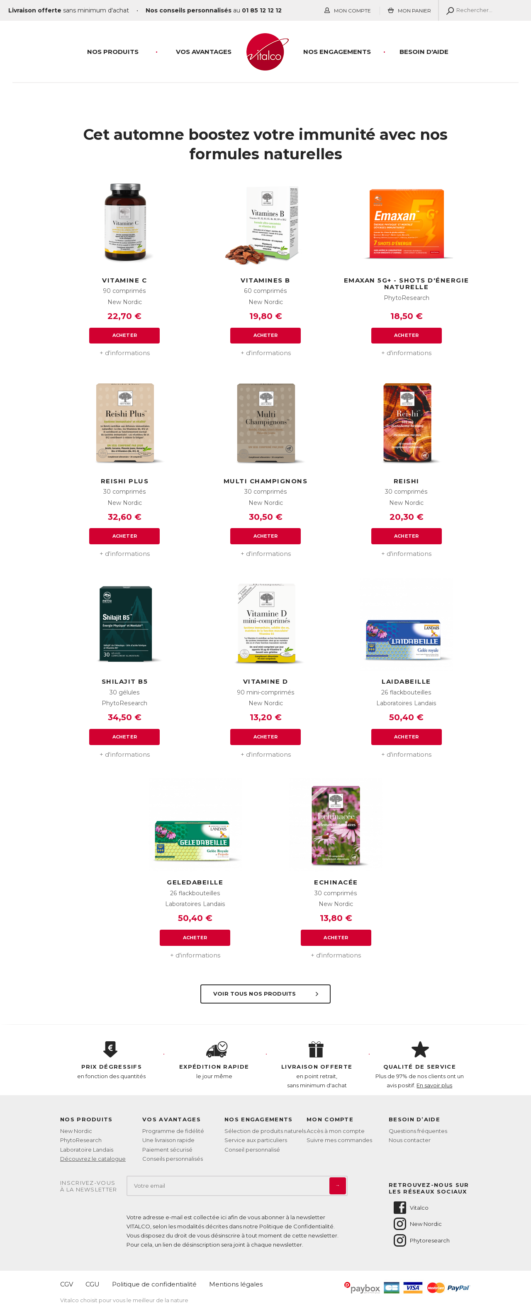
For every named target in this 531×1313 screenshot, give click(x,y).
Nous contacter (410, 1140)
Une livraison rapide (168, 1140)
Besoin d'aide (423, 52)
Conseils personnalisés (172, 1158)
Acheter (124, 335)
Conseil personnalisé (252, 1149)
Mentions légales (236, 1284)
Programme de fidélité (173, 1131)
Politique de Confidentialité (296, 1226)
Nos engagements (337, 52)
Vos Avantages (203, 52)
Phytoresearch (421, 1240)
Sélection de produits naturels (265, 1131)
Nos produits (113, 52)
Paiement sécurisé (167, 1149)
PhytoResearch (81, 1140)
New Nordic (76, 1131)
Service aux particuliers (255, 1140)
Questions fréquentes (418, 1131)
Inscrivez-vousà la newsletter (88, 1186)
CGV (66, 1284)
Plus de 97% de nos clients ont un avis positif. (420, 1065)
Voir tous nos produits (266, 993)
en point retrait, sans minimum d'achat (317, 1065)
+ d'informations (125, 353)
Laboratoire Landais (86, 1149)
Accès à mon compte (336, 1131)
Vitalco (410, 1207)
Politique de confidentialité (154, 1284)
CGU (92, 1284)
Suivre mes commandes (339, 1140)
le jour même (214, 1060)
